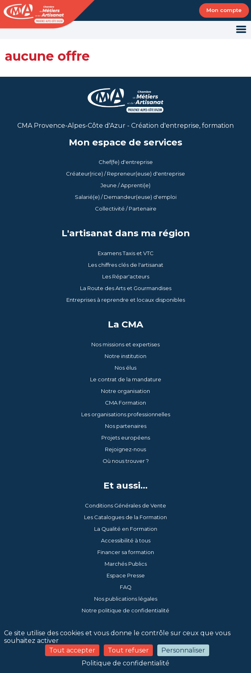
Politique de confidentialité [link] (125, 663)
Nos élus (125, 367)
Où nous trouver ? (126, 461)
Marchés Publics (126, 563)
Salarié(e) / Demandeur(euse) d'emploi (126, 197)
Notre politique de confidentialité (125, 610)
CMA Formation (125, 402)
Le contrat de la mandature (125, 379)
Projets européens (125, 437)
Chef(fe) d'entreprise (126, 162)
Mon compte (224, 10)
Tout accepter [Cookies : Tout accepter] (72, 650)
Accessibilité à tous (125, 540)
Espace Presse (126, 575)
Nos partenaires (125, 426)
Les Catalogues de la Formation (125, 517)
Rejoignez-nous (125, 449)
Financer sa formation (125, 552)
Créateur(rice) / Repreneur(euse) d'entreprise (125, 173)
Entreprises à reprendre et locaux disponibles (125, 300)
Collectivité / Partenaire (125, 208)
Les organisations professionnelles (125, 414)
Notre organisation (125, 391)
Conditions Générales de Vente (125, 505)
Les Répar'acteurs (125, 276)
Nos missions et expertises (125, 344)
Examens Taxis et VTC (126, 253)
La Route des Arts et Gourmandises (125, 288)
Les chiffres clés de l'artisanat (125, 265)
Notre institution (125, 356)
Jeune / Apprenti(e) (125, 185)
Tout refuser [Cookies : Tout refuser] (128, 650)
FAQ (126, 587)
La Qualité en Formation (125, 529)
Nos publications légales (125, 598)
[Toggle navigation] (241, 30)
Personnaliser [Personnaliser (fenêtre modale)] (183, 650)
